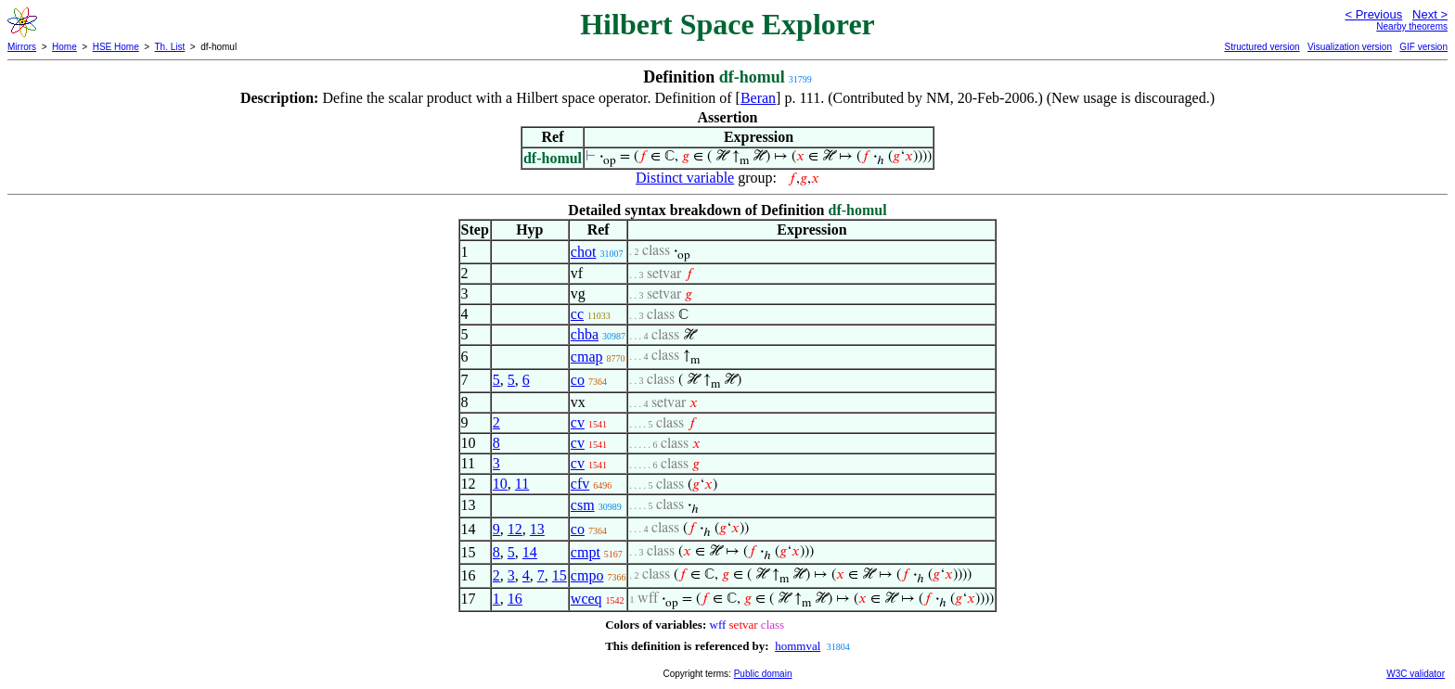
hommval (797, 646)
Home (64, 47)
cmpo (587, 575)
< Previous (1373, 14)
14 (529, 552)
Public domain (763, 674)
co (578, 380)
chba (585, 334)
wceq (586, 598)
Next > (1430, 14)
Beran (758, 98)
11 (522, 483)
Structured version (1261, 47)
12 (515, 529)
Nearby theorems (1412, 26)
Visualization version (1349, 47)
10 (500, 483)
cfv (580, 483)
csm (583, 505)
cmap (587, 356)
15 (559, 575)
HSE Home (116, 47)
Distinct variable (685, 177)
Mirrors (21, 47)
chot (584, 252)
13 (537, 529)
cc (577, 314)
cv (578, 422)
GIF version (1423, 47)
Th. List (170, 47)
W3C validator (1415, 674)
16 (515, 598)
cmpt (585, 552)
